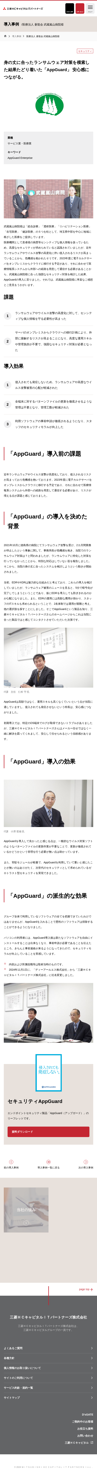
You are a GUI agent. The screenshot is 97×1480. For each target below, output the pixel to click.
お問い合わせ (80, 11)
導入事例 (16, 36)
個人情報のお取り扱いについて (22, 1367)
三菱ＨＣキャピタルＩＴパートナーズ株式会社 (24, 8)
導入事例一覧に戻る (49, 1167)
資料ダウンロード (22, 1131)
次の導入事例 (85, 1167)
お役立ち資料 (69, 11)
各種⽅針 (9, 1358)
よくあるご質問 (13, 1348)
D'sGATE (87, 1414)
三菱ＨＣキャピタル (77, 1442)
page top (84, 1289)
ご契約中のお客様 (82, 1421)
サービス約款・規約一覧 (18, 1387)
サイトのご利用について (18, 1377)
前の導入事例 (11, 1167)
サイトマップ (12, 1397)
